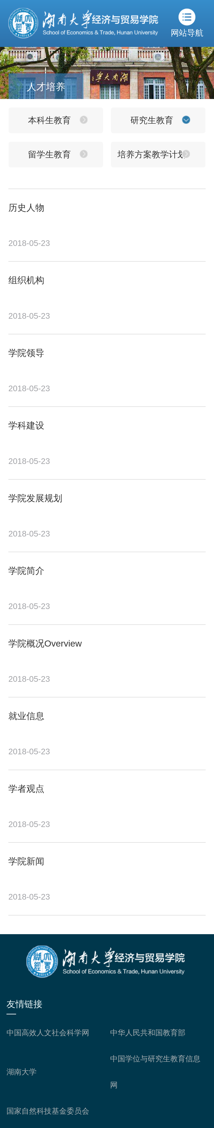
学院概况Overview (45, 643)
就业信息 (26, 716)
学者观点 (26, 789)
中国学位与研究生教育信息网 (155, 1072)
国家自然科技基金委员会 (47, 1111)
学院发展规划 (35, 498)
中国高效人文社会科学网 (47, 1033)
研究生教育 (151, 120)
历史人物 (26, 208)
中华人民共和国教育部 (147, 1033)
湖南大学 (21, 1072)
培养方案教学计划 (151, 154)
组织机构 (26, 280)
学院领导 (26, 353)
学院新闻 (26, 861)
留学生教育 (49, 154)
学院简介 (26, 571)
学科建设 (26, 425)
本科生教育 (49, 120)
